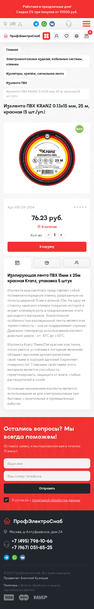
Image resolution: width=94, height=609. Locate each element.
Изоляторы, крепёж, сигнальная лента (35, 73)
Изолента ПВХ (16, 83)
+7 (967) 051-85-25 (32, 547)
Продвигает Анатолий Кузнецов (26, 578)
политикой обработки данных (56, 500)
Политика (10, 585)
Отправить (47, 488)
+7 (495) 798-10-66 (32, 541)
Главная (12, 50)
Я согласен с (46, 500)
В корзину (47, 247)
